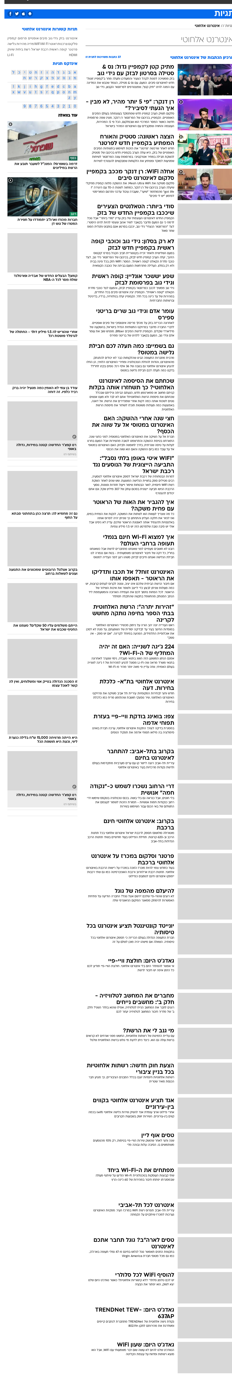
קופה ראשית (53, 49)
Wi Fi (40, 44)
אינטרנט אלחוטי (202, 26)
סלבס (132, 4)
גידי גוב (49, 38)
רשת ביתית (18, 49)
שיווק (6, 49)
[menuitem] (174, 8)
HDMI (69, 55)
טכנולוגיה (64, 4)
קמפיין (7, 38)
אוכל (109, 4)
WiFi (33, 44)
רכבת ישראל (35, 49)
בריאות (95, 4)
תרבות (146, 4)
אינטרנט (67, 38)
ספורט (176, 4)
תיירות (80, 4)
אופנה (49, 4)
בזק (57, 38)
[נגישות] (6, 8)
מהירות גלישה (12, 44)
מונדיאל (161, 4)
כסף (120, 4)
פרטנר (68, 49)
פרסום (17, 38)
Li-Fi (6, 55)
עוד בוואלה (63, 116)
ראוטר (48, 44)
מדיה (26, 44)
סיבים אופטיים (33, 38)
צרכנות (58, 44)
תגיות (225, 26)
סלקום (68, 44)
